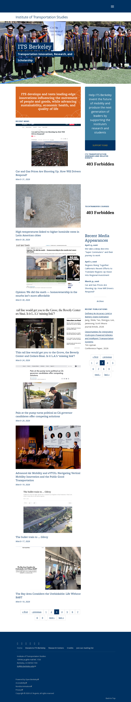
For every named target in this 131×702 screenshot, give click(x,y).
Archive (100, 301)
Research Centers (56, 648)
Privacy (19, 690)
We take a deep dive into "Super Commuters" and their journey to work (99, 252)
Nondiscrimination (24, 686)
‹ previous (37, 612)
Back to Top (110, 698)
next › (53, 618)
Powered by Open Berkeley (27, 679)
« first (26, 612)
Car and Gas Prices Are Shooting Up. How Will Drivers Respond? (99, 288)
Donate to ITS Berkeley (35, 648)
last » (62, 618)
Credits (70, 648)
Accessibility (21, 683)
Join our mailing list (84, 648)
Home (19, 648)
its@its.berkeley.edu (26, 666)
